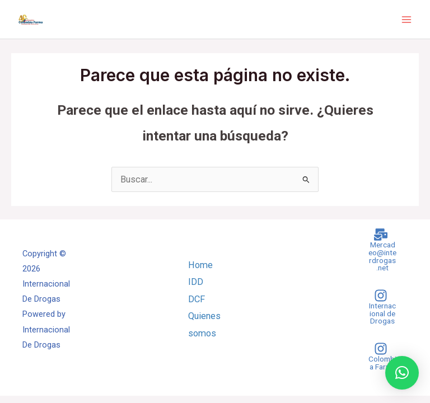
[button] (402, 373)
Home (200, 265)
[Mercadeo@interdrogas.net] (381, 249)
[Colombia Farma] (381, 356)
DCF (196, 299)
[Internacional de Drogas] (381, 307)
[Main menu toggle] (406, 19)
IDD (195, 282)
